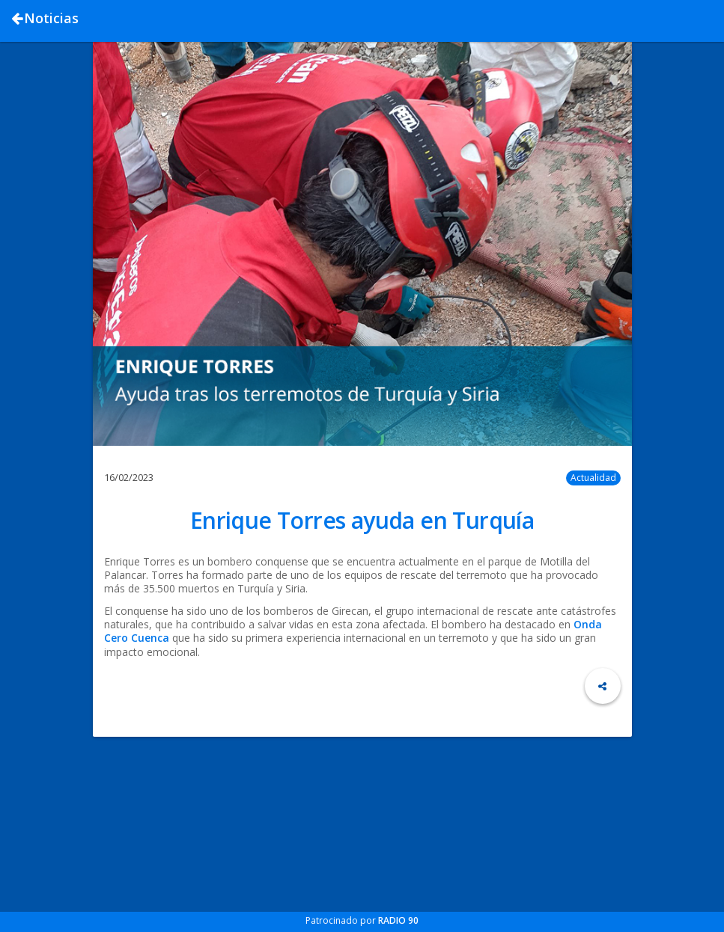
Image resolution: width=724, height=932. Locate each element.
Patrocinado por (362, 920)
